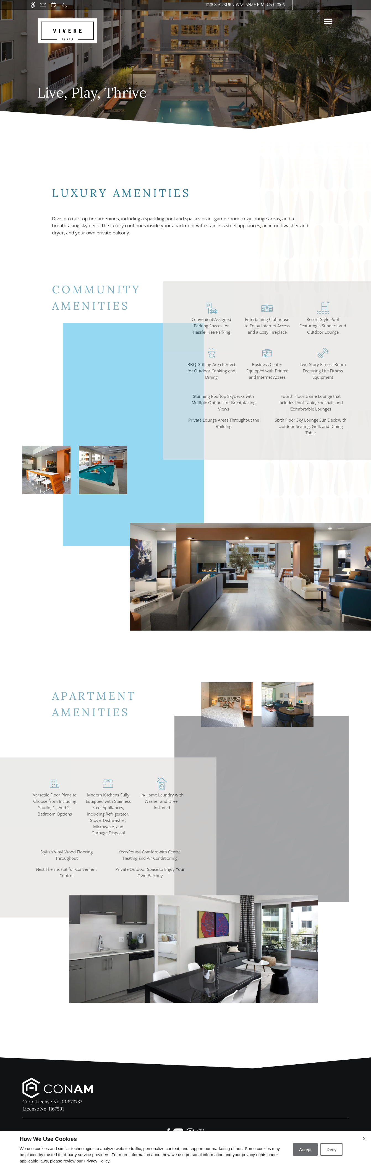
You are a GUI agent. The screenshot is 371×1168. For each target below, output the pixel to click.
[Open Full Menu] (328, 21)
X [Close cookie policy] (364, 1139)
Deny (331, 1149)
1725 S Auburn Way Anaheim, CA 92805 (245, 4)
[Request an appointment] (53, 5)
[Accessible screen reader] (33, 5)
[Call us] (64, 5)
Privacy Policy (96, 1161)
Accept (305, 1149)
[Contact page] (43, 5)
